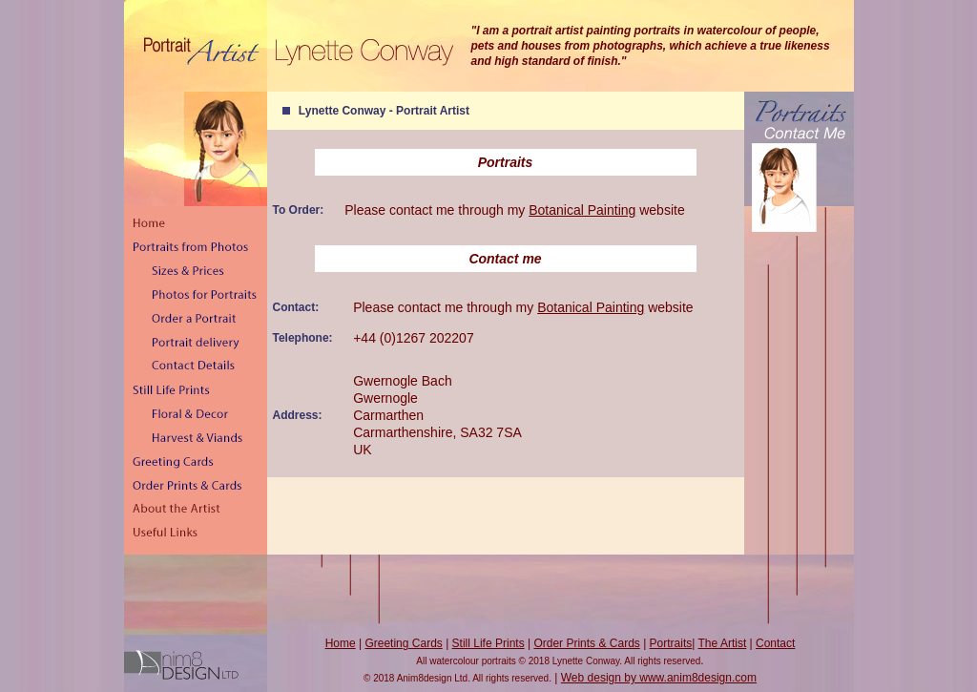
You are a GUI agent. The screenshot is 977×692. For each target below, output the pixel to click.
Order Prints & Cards (586, 643)
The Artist (722, 643)
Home (340, 643)
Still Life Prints (488, 643)
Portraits (671, 643)
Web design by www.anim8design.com (659, 677)
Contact (775, 643)
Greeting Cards (403, 643)
